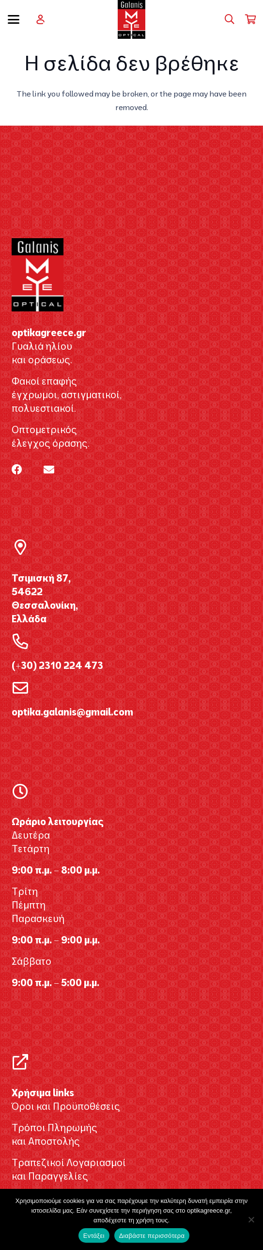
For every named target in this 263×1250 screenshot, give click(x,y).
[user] (40, 19)
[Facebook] (17, 469)
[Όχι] (251, 1219)
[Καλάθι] (251, 19)
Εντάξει (94, 1235)
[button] (13, 19)
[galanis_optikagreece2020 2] (131, 19)
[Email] (49, 469)
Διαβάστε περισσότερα (152, 1235)
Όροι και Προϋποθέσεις (66, 1106)
